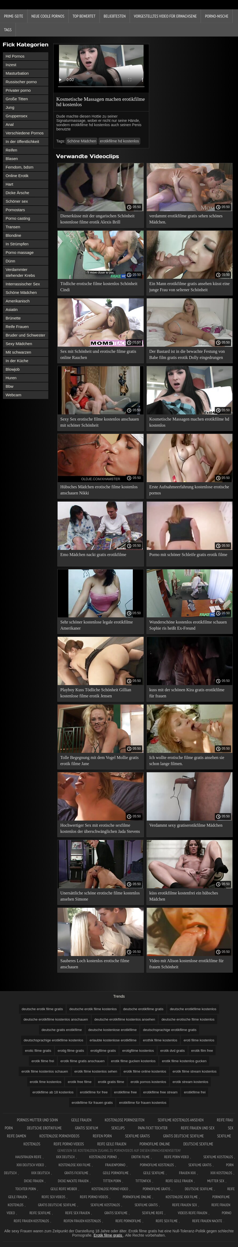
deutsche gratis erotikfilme (62, 1030)
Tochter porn (25, 1188)
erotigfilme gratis (103, 1051)
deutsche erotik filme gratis (42, 1009)
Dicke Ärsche (17, 192)
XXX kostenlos (221, 1172)
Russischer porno (21, 81)
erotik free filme (80, 1082)
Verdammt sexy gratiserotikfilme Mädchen (186, 825)
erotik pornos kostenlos (148, 1082)
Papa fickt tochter (153, 1127)
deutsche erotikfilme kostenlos (193, 1009)
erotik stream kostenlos (190, 1082)
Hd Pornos (15, 56)
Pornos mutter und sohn (37, 1119)
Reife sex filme (167, 1220)
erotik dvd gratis (172, 1051)
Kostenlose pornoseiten (124, 1119)
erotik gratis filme (111, 1082)
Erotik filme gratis (108, 1235)
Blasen (12, 158)
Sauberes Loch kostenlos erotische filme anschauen (94, 963)
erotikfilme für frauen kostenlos (142, 1103)
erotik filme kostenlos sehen (95, 1071)
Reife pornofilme (128, 1220)
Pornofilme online (155, 1143)
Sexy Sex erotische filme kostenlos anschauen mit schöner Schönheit (99, 422)
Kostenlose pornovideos (59, 1135)
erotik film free (202, 1051)
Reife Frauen (17, 326)
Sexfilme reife (152, 1212)
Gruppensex (16, 116)
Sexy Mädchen (19, 343)
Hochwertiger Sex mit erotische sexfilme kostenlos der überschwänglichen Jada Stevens (100, 828)
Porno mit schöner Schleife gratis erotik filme (188, 554)
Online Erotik (17, 175)
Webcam (13, 395)
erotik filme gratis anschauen (83, 1061)
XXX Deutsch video (30, 1164)
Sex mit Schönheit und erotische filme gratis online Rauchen (98, 354)
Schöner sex (17, 201)
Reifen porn (102, 1135)
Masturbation (17, 73)
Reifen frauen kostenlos (82, 1220)
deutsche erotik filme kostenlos (93, 1009)
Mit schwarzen (18, 352)
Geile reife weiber (63, 1188)
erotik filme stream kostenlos (195, 1071)
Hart (9, 184)
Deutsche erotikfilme (44, 1127)
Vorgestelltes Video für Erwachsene (165, 16)
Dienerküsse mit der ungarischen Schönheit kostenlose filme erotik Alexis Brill (97, 219)
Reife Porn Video (176, 1156)
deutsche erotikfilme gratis (143, 1009)
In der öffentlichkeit (22, 141)
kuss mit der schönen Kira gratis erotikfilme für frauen (187, 693)
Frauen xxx (187, 1172)
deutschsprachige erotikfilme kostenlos (53, 1040)
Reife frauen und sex (198, 1127)
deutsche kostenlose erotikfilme (112, 1030)
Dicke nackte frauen (73, 1180)
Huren (11, 377)
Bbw (9, 386)
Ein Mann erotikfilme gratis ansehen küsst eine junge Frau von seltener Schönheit (189, 286)
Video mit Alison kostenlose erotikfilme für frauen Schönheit (186, 963)
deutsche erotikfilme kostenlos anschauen (55, 1019)
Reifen (11, 150)
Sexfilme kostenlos (105, 1204)
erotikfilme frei (194, 1092)
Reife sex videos (53, 1196)
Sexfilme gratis (137, 1135)
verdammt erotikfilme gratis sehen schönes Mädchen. (186, 219)
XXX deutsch (40, 1172)
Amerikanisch (18, 301)
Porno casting (18, 218)
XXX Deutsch (65, 1156)
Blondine (13, 235)
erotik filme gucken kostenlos (133, 1061)
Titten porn (112, 1180)
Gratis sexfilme (115, 1212)
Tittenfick (143, 1180)
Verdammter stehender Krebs (20, 272)
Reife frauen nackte (207, 1220)
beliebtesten (115, 16)
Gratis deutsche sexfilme (183, 1135)
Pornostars (15, 209)
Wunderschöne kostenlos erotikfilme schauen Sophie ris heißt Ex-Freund (188, 625)
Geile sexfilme (154, 1172)
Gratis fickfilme (76, 1172)
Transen (13, 227)
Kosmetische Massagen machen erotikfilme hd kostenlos (189, 422)
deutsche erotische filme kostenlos (188, 1019)
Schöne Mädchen (21, 292)
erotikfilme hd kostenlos (119, 141)
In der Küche (17, 360)
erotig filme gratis (71, 1051)
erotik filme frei (42, 1061)
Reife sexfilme (40, 1212)
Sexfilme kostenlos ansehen (181, 1119)
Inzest (11, 64)
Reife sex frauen (77, 1212)
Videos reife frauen (192, 1212)
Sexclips (118, 1127)
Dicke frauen (33, 1180)
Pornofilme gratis (156, 1188)
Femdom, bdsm (19, 167)
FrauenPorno (115, 1164)
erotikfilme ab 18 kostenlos (53, 1092)
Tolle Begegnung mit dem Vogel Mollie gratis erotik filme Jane (99, 760)
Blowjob (13, 369)
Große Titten (17, 99)
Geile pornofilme (116, 1172)
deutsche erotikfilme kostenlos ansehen (124, 1019)
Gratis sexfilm (86, 1127)
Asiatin (12, 309)
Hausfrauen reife (28, 1156)
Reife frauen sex (184, 1204)
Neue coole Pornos (47, 16)
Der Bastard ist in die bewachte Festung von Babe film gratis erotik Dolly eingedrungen (187, 354)
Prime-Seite (13, 16)
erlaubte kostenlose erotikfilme (113, 1040)
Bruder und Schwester (25, 335)
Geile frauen (81, 1119)
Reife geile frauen (111, 1143)
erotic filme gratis (38, 1051)
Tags (7, 29)
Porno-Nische (216, 16)
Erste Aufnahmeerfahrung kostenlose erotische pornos (189, 490)
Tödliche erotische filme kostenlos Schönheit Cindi (98, 286)
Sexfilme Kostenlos (218, 1156)
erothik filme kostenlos (160, 1040)
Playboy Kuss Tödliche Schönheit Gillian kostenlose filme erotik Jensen (95, 693)
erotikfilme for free (94, 1092)
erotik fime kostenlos (46, 1082)
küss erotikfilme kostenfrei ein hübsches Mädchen (183, 896)
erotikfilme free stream (160, 1092)
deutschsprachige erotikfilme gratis (169, 1030)
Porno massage (20, 252)
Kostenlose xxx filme (74, 1164)
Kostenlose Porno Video (110, 1188)
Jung (10, 107)
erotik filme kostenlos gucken (184, 1061)
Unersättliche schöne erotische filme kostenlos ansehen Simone (100, 896)
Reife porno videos (69, 1143)
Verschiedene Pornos (25, 133)
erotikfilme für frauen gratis (92, 1103)
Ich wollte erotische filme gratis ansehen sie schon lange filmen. (186, 760)
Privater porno (18, 90)
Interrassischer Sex (23, 284)
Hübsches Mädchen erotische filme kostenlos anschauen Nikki (99, 490)
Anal (10, 124)
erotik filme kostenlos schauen (44, 1071)
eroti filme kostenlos (199, 1040)
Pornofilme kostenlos (157, 1164)
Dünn (10, 261)
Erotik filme (140, 1156)
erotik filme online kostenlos (145, 1071)
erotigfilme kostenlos (138, 1051)
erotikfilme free (125, 1092)
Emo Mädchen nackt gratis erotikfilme (93, 554)
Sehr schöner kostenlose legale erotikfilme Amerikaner (96, 625)
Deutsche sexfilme (198, 1143)
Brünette (13, 318)
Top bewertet (84, 16)
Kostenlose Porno (103, 1156)
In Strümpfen (17, 244)
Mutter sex (215, 1180)
